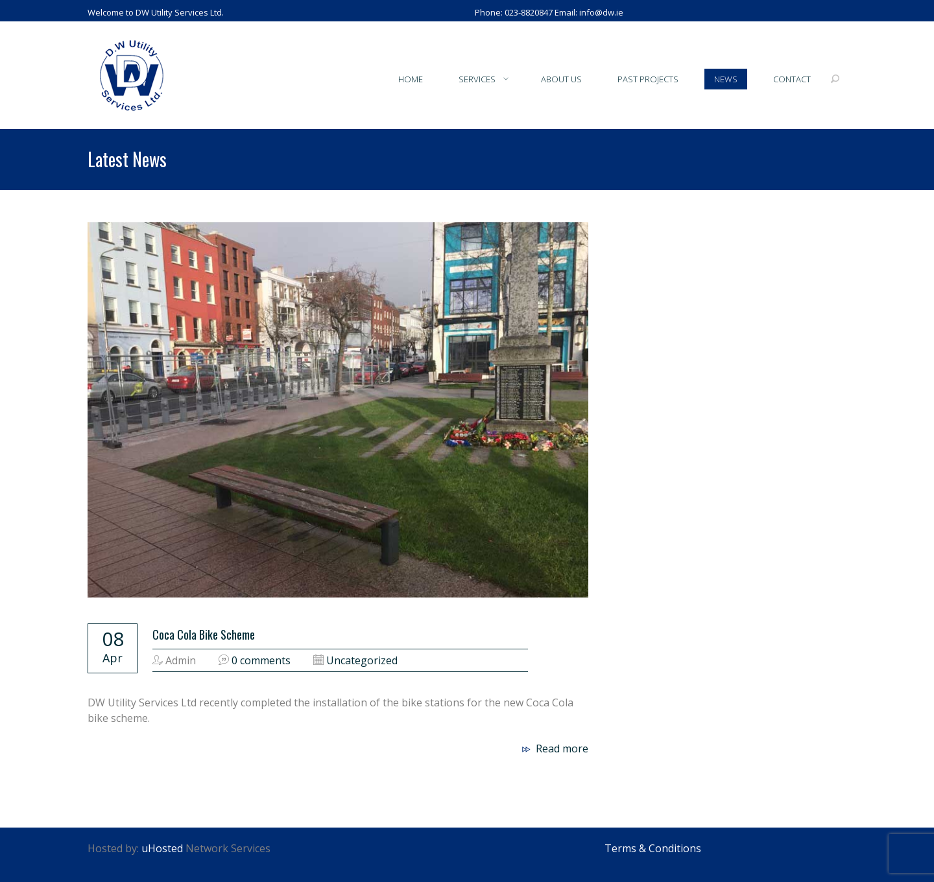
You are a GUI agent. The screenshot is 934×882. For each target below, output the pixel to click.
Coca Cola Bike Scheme (203, 634)
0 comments (261, 660)
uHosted (162, 848)
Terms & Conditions (653, 848)
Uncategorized (362, 660)
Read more (553, 748)
